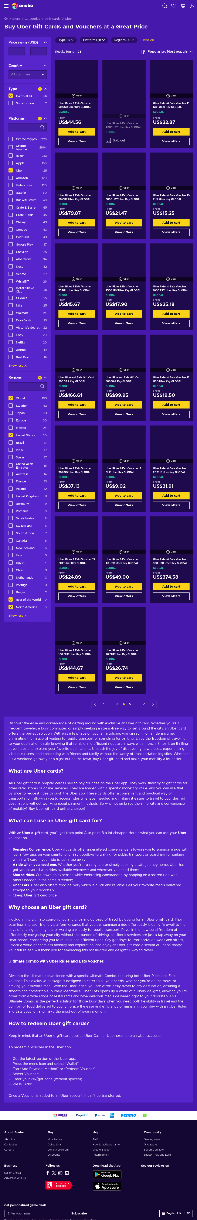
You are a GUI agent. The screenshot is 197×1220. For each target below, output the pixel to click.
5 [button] (130, 704)
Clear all (147, 40)
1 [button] (104, 704)
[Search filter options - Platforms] (28, 127)
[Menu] (6, 6)
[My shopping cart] (183, 6)
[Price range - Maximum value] (38, 51)
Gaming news (152, 1139)
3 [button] (117, 704)
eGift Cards (52, 18)
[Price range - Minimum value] (17, 51)
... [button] (110, 704)
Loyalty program (58, 1149)
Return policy (101, 1155)
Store (16, 18)
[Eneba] (22, 6)
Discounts (54, 1155)
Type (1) (66, 40)
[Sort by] (167, 52)
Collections (54, 1144)
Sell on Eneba (12, 1173)
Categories (32, 18)
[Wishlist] (173, 6)
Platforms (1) (94, 40)
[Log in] (192, 6)
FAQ (95, 1139)
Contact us (10, 1144)
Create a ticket (101, 1149)
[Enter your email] (36, 1213)
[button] (95, 704)
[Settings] (176, 1213)
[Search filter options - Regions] (28, 386)
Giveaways (150, 1144)
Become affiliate (154, 1149)
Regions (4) (124, 40)
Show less (18, 365)
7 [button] (144, 704)
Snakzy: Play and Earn (157, 1155)
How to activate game (106, 1144)
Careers (9, 1149)
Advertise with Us (15, 1178)
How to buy (55, 1139)
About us (9, 1139)
